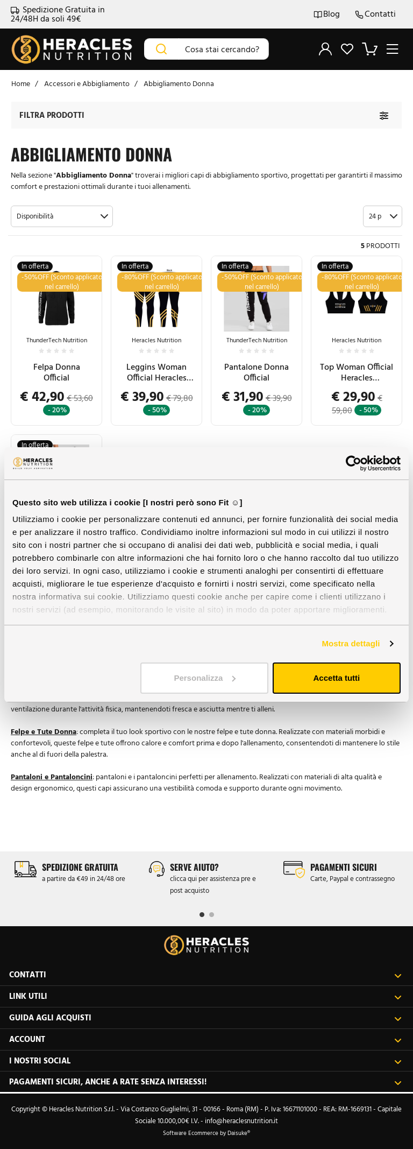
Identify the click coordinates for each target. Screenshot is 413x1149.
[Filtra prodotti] (384, 115)
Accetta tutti (337, 677)
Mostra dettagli (351, 643)
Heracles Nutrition (156, 340)
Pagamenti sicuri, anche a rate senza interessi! (205, 1082)
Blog (327, 14)
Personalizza (205, 677)
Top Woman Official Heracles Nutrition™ (356, 372)
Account (205, 1039)
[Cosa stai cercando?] (224, 49)
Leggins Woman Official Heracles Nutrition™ (156, 372)
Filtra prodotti (51, 115)
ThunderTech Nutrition (56, 340)
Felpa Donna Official (56, 372)
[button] (62, 216)
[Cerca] (161, 49)
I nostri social (205, 1061)
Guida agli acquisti (205, 1018)
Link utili (205, 996)
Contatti (375, 14)
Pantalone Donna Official (256, 372)
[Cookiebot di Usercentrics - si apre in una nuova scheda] (354, 463)
